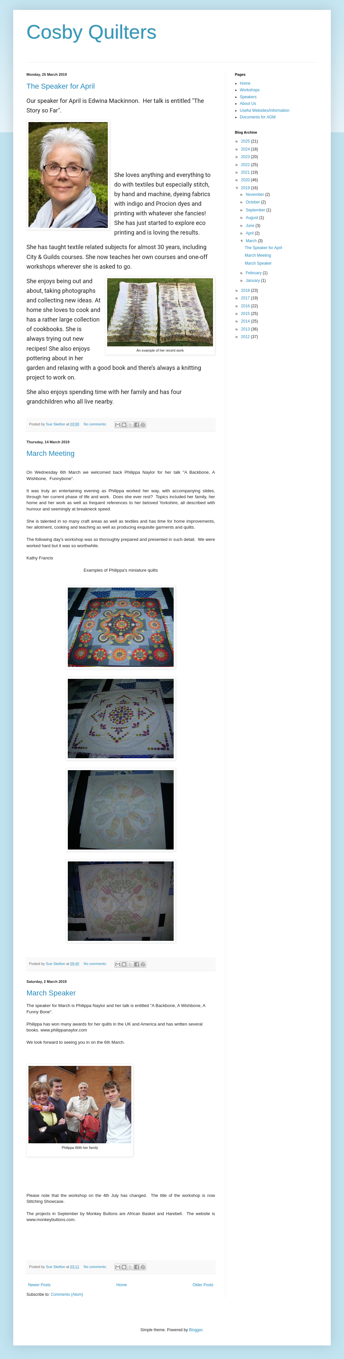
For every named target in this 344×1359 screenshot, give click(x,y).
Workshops (250, 90)
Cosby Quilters (91, 32)
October (253, 202)
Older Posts (203, 1285)
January (253, 280)
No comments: (96, 424)
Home (121, 1285)
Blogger (195, 1330)
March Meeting (50, 453)
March (252, 241)
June (250, 225)
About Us (248, 103)
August (252, 217)
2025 (246, 141)
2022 (246, 164)
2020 (246, 180)
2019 (246, 188)
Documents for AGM (258, 117)
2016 (246, 306)
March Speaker (51, 993)
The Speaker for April (60, 86)
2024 (246, 149)
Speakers (248, 97)
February (254, 273)
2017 (246, 298)
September (256, 210)
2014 (246, 321)
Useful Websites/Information (264, 110)
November (255, 194)
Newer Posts (39, 1285)
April (250, 233)
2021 (246, 172)
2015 (246, 313)
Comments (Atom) (67, 1294)
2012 (246, 336)
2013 (246, 329)
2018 (246, 290)
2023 (246, 156)
